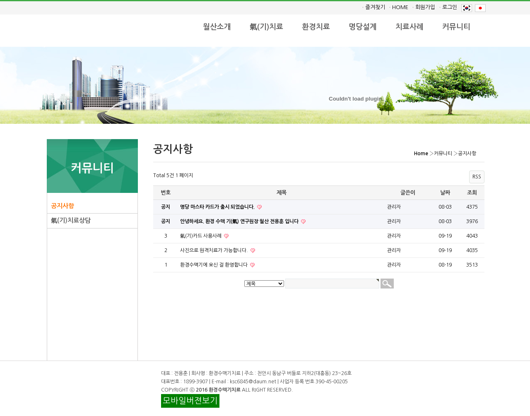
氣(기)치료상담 (71, 220)
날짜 (445, 192)
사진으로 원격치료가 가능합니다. (214, 250)
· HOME (398, 7)
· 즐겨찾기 (373, 7)
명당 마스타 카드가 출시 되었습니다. (218, 206)
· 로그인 (448, 7)
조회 (472, 192)
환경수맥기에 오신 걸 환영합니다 (214, 264)
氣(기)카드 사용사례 (201, 235)
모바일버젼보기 (190, 401)
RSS (476, 176)
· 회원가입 (423, 7)
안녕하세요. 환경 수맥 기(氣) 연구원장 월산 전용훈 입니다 (240, 221)
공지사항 (62, 206)
